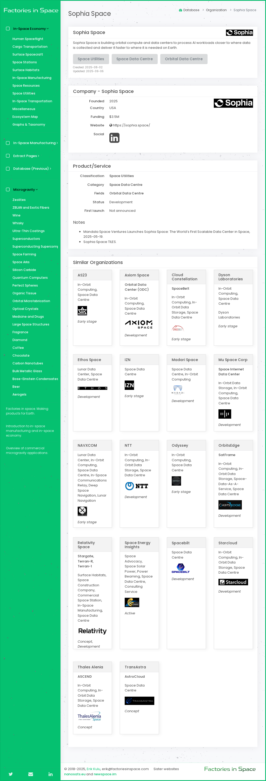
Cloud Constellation (184, 277)
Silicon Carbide (23, 270)
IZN (127, 359)
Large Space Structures (29, 324)
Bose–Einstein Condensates (34, 379)
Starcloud (227, 543)
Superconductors (25, 238)
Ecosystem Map (24, 116)
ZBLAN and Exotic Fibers (29, 207)
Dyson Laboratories (230, 277)
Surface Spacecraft (26, 54)
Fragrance (19, 332)
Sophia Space (89, 13)
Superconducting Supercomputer (34, 246)
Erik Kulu (93, 768)
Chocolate (20, 355)
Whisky (17, 223)
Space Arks (20, 262)
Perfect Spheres (24, 285)
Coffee (17, 347)
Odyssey (180, 445)
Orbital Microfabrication (30, 301)
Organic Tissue (23, 293)
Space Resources (25, 85)
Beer (15, 386)
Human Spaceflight (26, 39)
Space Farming (23, 254)
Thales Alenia (90, 667)
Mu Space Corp (233, 359)
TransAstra (135, 667)
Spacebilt (181, 543)
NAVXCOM (87, 445)
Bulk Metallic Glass (26, 371)
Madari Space (185, 359)
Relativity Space (86, 544)
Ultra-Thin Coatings (27, 231)
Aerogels (18, 394)
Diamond (18, 340)
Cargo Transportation (29, 46)
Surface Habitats (24, 70)
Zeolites (18, 200)
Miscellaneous (22, 109)
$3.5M (114, 116)
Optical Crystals (24, 309)
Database (189, 10)
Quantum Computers (29, 277)
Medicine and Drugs (27, 316)
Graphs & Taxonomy (27, 124)
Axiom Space (137, 275)
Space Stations (23, 62)
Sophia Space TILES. (100, 241)
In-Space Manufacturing (30, 78)
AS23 (82, 275)
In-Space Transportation (31, 101)
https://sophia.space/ (129, 125)
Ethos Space (89, 359)
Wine (15, 215)
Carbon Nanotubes (26, 363)
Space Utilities (22, 93)
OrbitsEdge (229, 445)
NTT (128, 445)
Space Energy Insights (137, 544)
